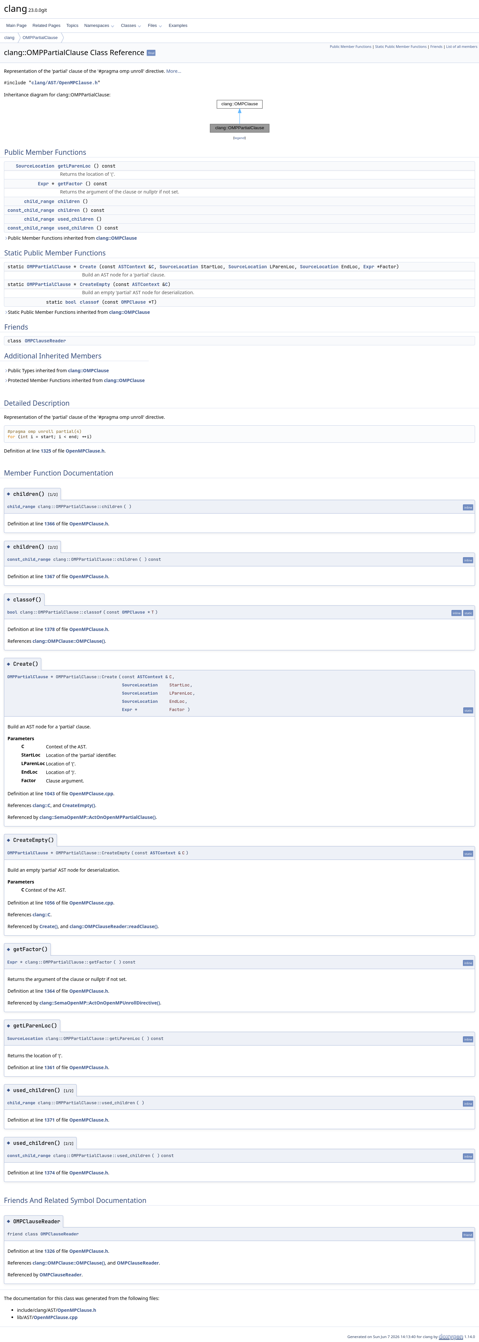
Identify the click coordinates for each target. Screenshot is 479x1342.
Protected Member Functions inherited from (74, 380)
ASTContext (132, 267)
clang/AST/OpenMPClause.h (64, 83)
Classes (131, 25)
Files (155, 25)
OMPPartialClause (40, 37)
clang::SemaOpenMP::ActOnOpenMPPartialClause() (97, 817)
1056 (49, 903)
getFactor (70, 184)
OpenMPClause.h (85, 451)
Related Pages (46, 25)
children (69, 201)
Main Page (16, 25)
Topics (72, 25)
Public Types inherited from (56, 370)
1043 (49, 793)
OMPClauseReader (45, 341)
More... (173, 71)
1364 (49, 991)
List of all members (461, 46)
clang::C (41, 805)
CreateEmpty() (78, 805)
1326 (49, 1251)
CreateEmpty (95, 284)
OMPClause (133, 302)
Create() (48, 926)
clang (9, 37)
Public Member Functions (351, 46)
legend (239, 138)
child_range (39, 201)
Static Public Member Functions (401, 46)
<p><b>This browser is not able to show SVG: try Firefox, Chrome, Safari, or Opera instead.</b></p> (239, 116)
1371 (49, 1120)
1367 (49, 576)
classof (89, 302)
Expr (43, 184)
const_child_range (31, 210)
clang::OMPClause (116, 238)
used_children (75, 219)
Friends (436, 46)
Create (88, 267)
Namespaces (99, 25)
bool (70, 302)
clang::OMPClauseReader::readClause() (113, 926)
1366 (49, 523)
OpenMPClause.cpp (91, 793)
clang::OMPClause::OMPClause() (68, 641)
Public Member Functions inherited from (70, 238)
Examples (178, 25)
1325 (46, 451)
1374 (49, 1172)
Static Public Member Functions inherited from (77, 312)
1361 (49, 1067)
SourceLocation (35, 166)
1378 (49, 629)
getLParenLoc (74, 166)
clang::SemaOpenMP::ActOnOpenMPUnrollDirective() (99, 1003)
